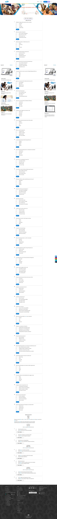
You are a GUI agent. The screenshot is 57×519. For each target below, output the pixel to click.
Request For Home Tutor (20, 496)
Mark (17, 29)
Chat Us (18, 492)
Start (25, 18)
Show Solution (19, 437)
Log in (48, 1)
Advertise (18, 493)
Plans (38, 1)
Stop (27, 18)
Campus (18, 506)
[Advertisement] (6, 28)
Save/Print (30, 18)
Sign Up (45, 1)
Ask (41, 1)
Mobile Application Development (9, 498)
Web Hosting (7, 500)
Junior (18, 505)
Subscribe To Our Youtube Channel (21, 495)
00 (53, 3)
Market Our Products (8, 491)
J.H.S (18, 501)
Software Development (8, 497)
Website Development (8, 499)
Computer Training (7, 501)
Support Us (18, 494)
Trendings (18, 511)
